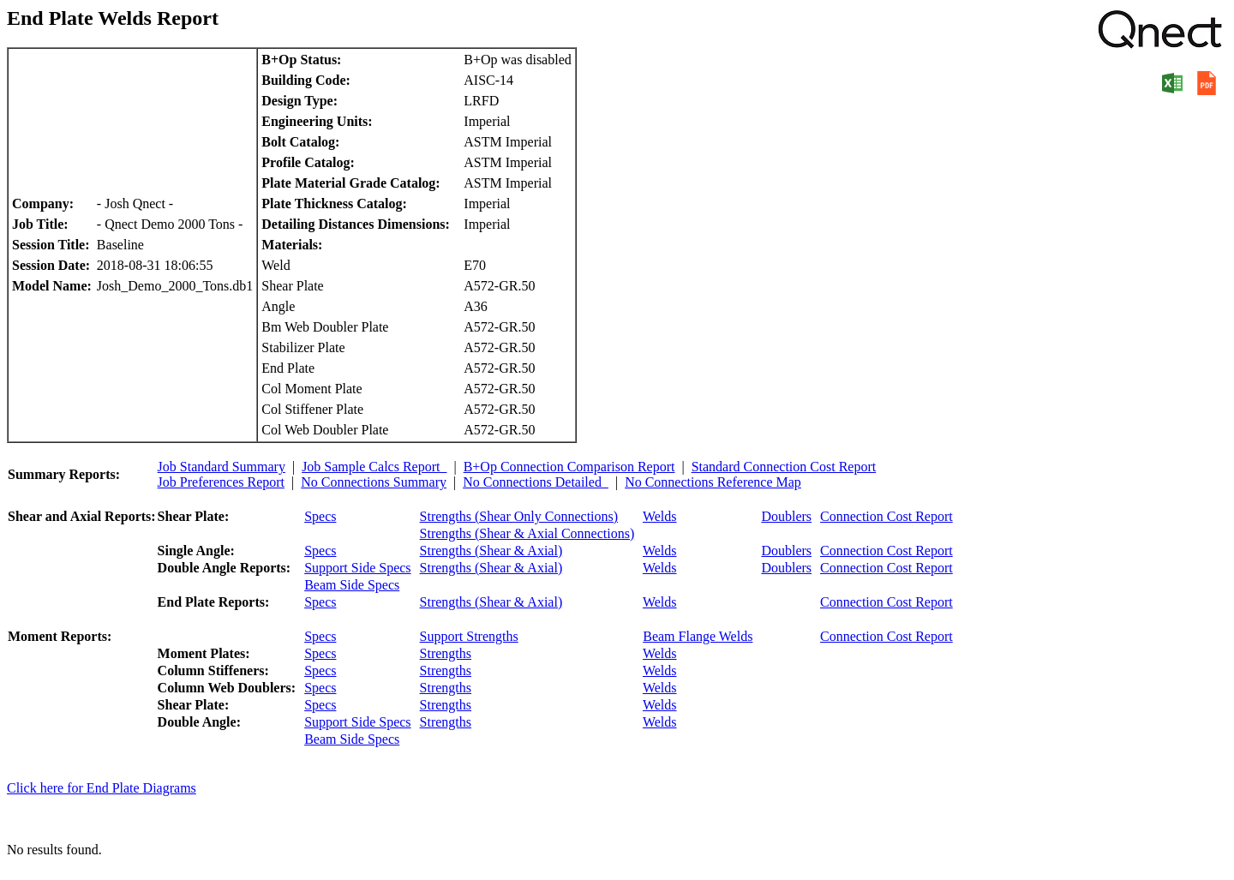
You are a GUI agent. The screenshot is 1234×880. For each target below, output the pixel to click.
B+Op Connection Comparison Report (569, 466)
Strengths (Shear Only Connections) (519, 516)
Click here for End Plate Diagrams (101, 788)
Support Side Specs (357, 567)
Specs (320, 516)
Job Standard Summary (221, 466)
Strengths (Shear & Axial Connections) (527, 533)
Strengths (445, 653)
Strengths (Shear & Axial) (491, 550)
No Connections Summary (373, 482)
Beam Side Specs (351, 585)
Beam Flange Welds (697, 636)
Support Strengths (469, 636)
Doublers (786, 516)
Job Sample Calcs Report (374, 466)
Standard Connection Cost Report (784, 466)
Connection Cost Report (886, 516)
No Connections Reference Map (713, 482)
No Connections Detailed (535, 482)
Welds (660, 516)
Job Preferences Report (221, 482)
